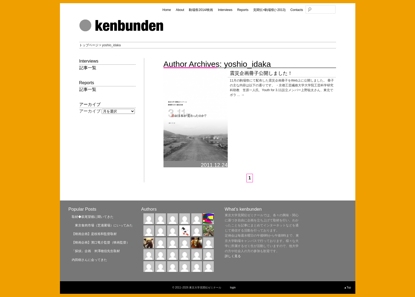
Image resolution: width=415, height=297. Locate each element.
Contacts (296, 10)
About (180, 10)
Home (166, 10)
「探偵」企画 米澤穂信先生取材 (96, 251)
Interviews (225, 10)
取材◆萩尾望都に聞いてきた (92, 217)
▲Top (347, 287)
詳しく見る (233, 256)
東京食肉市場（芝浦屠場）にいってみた (102, 225)
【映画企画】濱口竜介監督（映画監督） (101, 242)
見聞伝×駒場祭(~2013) (269, 10)
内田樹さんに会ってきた (89, 260)
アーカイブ (90, 111)
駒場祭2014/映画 (201, 10)
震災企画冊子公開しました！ (261, 73)
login (233, 287)
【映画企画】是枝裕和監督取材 (94, 234)
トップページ (88, 45)
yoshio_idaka (247, 64)
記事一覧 (87, 67)
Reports (242, 10)
